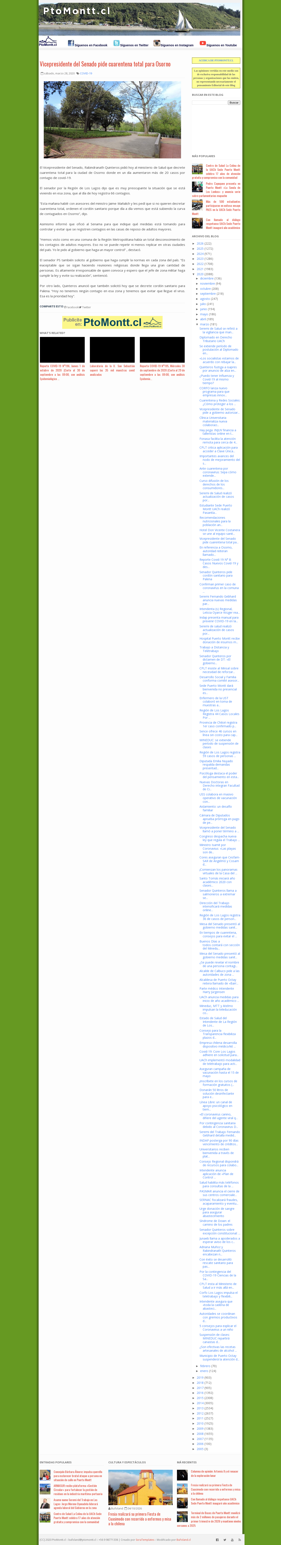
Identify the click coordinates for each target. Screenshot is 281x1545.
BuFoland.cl (184, 1540)
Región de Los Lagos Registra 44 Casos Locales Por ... (219, 714)
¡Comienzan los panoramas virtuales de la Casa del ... (218, 871)
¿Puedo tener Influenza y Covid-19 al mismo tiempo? (216, 379)
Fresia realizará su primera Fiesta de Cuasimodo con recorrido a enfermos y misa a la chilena (139, 1518)
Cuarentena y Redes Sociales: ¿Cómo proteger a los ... (219, 402)
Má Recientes (187, 1462)
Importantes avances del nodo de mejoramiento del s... (219, 459)
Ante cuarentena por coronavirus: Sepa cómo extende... (217, 472)
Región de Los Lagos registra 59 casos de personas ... (219, 754)
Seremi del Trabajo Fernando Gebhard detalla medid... (219, 1134)
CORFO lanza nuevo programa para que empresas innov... (214, 391)
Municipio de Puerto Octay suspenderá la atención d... (219, 1357)
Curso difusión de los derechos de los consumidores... (214, 484)
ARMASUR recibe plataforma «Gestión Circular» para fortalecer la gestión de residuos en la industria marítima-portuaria (78, 1489)
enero (204, 1371)
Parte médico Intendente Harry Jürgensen (216, 990)
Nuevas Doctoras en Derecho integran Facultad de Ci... (219, 785)
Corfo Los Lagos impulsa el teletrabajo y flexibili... (218, 1294)
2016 (200, 1393)
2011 (200, 1418)
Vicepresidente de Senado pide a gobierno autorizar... (219, 411)
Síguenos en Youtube (221, 45)
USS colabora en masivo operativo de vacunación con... (218, 798)
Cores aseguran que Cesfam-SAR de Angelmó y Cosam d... (219, 861)
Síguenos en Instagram (176, 45)
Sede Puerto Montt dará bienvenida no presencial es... (218, 689)
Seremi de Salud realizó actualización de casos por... (216, 496)
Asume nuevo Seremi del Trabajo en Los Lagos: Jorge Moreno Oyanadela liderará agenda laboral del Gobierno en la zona (76, 1503)
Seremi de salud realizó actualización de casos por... (216, 630)
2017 (200, 1388)
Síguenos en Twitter (134, 45)
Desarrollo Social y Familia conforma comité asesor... (219, 679)
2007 (200, 1439)
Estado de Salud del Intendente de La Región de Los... (218, 1021)
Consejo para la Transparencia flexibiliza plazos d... (217, 1034)
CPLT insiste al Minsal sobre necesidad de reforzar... (219, 670)
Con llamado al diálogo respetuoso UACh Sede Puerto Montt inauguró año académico (223, 223)
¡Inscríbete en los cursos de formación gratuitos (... (218, 1083)
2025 (200, 248)
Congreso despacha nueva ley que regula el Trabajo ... (219, 838)
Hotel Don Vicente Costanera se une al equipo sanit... (219, 532)
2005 (200, 1449)
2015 (200, 1398)
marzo (204, 324)
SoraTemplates (145, 1540)
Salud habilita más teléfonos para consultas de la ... (219, 1184)
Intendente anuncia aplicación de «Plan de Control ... (216, 1174)
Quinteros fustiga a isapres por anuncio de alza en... (218, 369)
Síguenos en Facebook (91, 45)
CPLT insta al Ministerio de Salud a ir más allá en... (218, 1286)
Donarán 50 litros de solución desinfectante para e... (216, 1093)
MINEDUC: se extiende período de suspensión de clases (219, 743)
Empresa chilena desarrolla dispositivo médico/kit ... (218, 1044)
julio (203, 304)
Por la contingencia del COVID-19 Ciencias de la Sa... (217, 1275)
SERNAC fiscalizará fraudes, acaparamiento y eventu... (218, 1201)
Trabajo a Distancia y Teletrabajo (214, 649)
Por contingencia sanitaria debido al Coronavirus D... (218, 1125)
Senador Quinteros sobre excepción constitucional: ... (219, 1231)
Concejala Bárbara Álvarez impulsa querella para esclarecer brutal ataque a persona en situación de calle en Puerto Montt (78, 1475)
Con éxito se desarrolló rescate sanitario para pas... (216, 1263)
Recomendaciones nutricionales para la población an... (215, 521)
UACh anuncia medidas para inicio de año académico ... (219, 999)
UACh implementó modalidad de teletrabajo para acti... (219, 1062)
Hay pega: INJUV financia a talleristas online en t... (217, 432)
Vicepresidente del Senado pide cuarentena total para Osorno (105, 63)
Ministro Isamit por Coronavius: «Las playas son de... (217, 848)
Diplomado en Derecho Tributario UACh (215, 339)
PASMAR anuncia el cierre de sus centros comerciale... (219, 1193)
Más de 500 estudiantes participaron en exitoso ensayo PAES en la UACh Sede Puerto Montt (216, 207)
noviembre (207, 283)
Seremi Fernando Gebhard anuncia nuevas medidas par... (218, 600)
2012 (200, 1413)
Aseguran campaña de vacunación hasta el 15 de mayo (219, 1072)
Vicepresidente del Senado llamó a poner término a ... (219, 829)
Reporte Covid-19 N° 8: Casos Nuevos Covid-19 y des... (218, 563)
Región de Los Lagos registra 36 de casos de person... (219, 917)
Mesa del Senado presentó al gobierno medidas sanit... (219, 926)
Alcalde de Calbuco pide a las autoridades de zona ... (219, 973)
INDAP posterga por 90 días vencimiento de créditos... (219, 1142)
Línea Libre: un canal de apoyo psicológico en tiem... (215, 1105)
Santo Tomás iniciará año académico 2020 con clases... (217, 882)
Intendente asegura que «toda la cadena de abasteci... (216, 1305)
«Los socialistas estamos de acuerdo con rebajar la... (219, 360)
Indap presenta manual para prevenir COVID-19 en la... (219, 619)
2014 (200, 1403)
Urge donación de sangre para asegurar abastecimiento (216, 1212)
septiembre (208, 294)
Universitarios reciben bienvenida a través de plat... (216, 1153)
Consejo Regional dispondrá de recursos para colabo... (219, 1163)
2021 (200, 269)
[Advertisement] (213, 127)
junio (203, 309)
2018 (200, 1383)
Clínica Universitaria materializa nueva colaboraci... (213, 421)
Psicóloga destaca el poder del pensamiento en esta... (219, 775)
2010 (200, 1423)
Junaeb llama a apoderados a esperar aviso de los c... (219, 1240)
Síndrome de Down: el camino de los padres (216, 1222)
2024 (200, 254)
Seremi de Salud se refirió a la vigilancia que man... (218, 330)
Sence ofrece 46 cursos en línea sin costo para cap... (218, 733)
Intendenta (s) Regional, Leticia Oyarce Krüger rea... (219, 611)
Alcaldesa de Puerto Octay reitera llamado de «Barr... (218, 981)
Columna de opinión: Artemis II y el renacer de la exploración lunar (214, 1473)
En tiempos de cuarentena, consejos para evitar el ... (218, 934)
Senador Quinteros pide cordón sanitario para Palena (216, 575)
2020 (200, 274)
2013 (200, 1408)
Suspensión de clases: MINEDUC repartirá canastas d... (214, 1338)
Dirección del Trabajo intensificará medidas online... (215, 906)
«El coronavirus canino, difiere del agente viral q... (218, 1116)
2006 (200, 1444)
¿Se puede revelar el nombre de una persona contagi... (219, 964)
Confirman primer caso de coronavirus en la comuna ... (219, 588)
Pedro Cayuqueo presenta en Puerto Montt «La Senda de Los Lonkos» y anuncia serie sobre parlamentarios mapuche (216, 189)
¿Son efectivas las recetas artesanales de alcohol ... (218, 1349)
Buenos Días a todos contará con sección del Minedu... (219, 945)
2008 (200, 1434)
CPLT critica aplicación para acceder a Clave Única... (218, 449)
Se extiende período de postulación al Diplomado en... (218, 349)
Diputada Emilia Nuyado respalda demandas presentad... (216, 764)
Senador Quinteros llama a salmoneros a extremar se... (218, 894)
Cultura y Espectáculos (127, 1462)
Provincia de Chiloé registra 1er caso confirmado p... (218, 724)
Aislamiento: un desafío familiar (215, 808)
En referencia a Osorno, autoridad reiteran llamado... (216, 551)
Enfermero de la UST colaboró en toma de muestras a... (215, 701)
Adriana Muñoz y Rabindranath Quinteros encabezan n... (217, 1250)
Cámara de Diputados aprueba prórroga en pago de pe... (219, 819)
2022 (200, 264)
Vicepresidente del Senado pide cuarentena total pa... (219, 540)
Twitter (85, 307)
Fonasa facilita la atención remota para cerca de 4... (218, 440)
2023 (200, 259)
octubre (205, 289)
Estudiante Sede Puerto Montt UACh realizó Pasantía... (215, 509)
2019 (200, 1377)
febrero (205, 1366)
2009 (200, 1428)
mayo (204, 314)
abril (203, 319)
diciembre (207, 278)
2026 (200, 243)
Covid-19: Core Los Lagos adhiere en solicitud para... (219, 1053)
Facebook (71, 307)
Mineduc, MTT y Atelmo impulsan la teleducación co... (218, 1009)
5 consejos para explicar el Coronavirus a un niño (217, 1328)
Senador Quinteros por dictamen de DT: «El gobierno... (215, 659)
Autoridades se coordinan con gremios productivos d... (218, 1317)
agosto (205, 299)
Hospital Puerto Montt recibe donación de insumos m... (219, 640)
